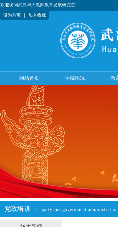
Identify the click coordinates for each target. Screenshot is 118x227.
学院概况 (75, 78)
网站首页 (29, 78)
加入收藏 (37, 15)
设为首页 (12, 15)
